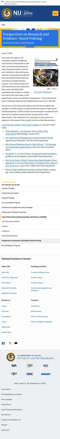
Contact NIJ (35, 306)
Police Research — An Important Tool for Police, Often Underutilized (26, 132)
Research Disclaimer (9, 293)
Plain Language (6, 399)
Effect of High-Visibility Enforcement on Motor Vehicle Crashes (30, 170)
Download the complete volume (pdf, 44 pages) (20, 125)
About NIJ (5, 272)
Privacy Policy (6, 405)
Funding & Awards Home (40, 272)
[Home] (23, 13)
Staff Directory (36, 311)
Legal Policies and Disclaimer (11, 410)
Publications (6, 317)
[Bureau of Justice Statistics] (30, 368)
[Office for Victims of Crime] (30, 375)
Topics (4, 322)
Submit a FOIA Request (39, 317)
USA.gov (4, 425)
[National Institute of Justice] (46, 367)
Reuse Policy (6, 332)
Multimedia (6, 327)
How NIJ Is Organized (10, 278)
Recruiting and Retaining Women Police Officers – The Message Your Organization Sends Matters (30, 145)
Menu (55, 13)
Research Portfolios (9, 288)
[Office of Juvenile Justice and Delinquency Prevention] (14, 376)
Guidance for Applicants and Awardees (41, 289)
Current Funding (37, 283)
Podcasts (5, 311)
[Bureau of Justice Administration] (14, 367)
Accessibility (5, 389)
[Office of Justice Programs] (7, 13)
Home (3, 24)
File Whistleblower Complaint (11, 394)
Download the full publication (42, 92)
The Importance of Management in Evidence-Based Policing (29, 138)
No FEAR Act (5, 415)
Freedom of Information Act (11, 420)
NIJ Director (6, 283)
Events (4, 306)
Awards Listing (36, 278)
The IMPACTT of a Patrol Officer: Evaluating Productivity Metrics (31, 154)
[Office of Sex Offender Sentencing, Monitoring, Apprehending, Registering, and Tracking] (45, 375)
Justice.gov (5, 430)
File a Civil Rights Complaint (41, 322)
